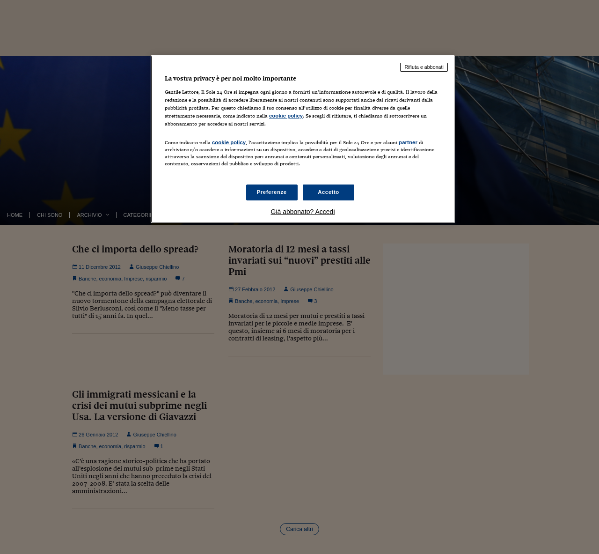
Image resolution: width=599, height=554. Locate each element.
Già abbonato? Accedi (303, 211)
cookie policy (286, 115)
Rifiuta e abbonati (424, 67)
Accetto (328, 192)
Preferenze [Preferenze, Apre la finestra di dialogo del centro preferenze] (272, 192)
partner (408, 142)
